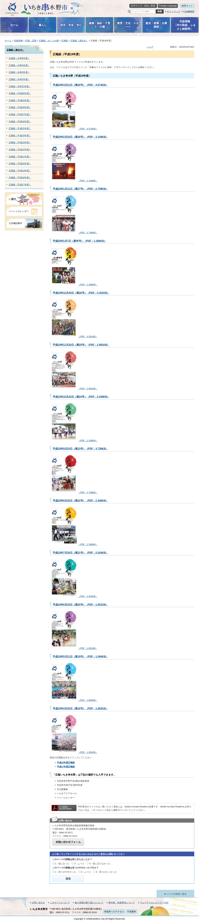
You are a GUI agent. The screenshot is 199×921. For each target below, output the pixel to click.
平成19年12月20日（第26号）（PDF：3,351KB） (81, 292)
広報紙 (64, 40)
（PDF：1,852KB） (74, 752)
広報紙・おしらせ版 (49, 40)
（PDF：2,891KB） (74, 388)
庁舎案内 (131, 911)
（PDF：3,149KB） (74, 180)
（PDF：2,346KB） (74, 544)
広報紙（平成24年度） (20, 135)
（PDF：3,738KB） (74, 492)
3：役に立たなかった (99, 863)
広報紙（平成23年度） (20, 142)
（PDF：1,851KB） (73, 648)
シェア (150, 47)
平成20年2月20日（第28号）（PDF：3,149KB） (80, 136)
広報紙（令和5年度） (19, 58)
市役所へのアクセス (114, 911)
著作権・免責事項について (121, 902)
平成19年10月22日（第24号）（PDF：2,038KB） (81, 396)
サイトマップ (173, 11)
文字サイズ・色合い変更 (143, 5)
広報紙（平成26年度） (20, 121)
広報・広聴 (30, 40)
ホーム (8, 40)
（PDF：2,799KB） (74, 232)
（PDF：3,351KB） (74, 336)
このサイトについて (60, 902)
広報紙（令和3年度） (19, 72)
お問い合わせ (38, 902)
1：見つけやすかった (65, 872)
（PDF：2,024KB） (74, 596)
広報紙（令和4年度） (19, 65)
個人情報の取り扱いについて (89, 902)
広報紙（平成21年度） (20, 156)
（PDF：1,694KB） (73, 700)
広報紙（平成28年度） (20, 107)
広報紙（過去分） (79, 40)
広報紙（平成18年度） (20, 177)
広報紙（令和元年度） (20, 86)
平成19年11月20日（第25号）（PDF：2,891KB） (81, 344)
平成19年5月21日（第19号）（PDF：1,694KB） (80, 656)
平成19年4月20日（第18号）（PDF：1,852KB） (80, 708)
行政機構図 (188, 11)
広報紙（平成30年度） (20, 93)
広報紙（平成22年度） (20, 149)
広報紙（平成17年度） (20, 184)
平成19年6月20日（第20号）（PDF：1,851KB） (80, 604)
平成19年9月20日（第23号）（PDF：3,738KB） (80, 448)
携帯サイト (187, 6)
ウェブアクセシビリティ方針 (154, 902)
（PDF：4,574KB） (74, 128)
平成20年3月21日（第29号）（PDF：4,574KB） (80, 84)
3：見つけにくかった (106, 872)
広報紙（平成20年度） (20, 163)
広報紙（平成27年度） (20, 114)
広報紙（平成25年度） (20, 128)
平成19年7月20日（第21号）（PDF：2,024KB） (80, 552)
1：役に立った (62, 863)
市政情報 (18, 40)
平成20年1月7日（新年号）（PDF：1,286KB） (79, 240)
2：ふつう (79, 863)
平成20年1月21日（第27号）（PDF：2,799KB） (80, 188)
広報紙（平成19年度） (20, 170)
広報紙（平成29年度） (20, 100)
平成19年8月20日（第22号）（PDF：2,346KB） (80, 500)
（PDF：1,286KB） (74, 284)
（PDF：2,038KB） (74, 440)
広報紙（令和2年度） (19, 79)
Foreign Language (168, 5)
